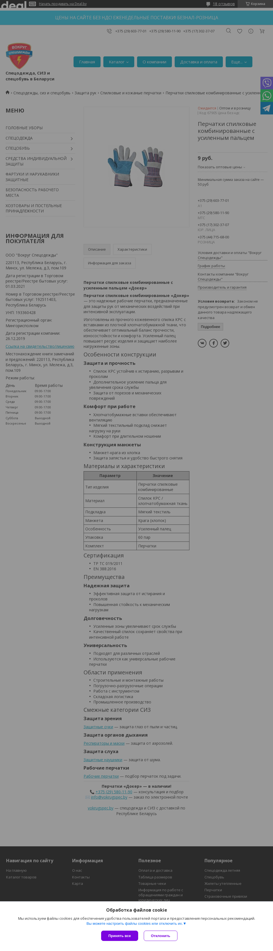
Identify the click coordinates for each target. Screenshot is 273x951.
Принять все (119, 936)
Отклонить (160, 936)
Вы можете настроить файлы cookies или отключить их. (134, 923)
